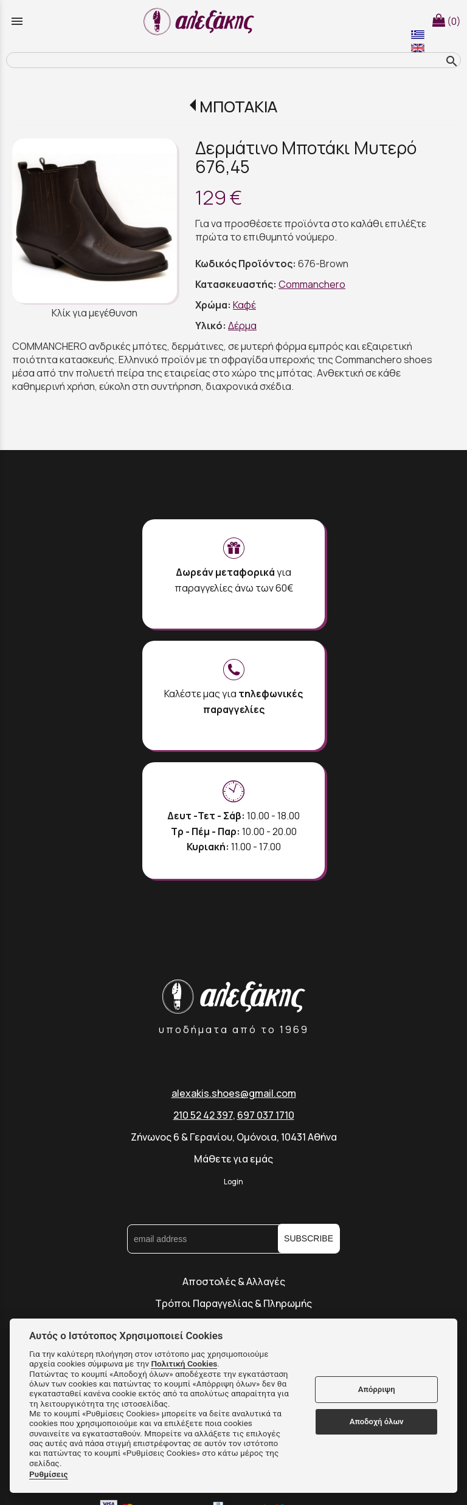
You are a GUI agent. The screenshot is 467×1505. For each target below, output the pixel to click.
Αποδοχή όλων (377, 1421)
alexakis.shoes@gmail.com (233, 1093)
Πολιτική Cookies (184, 1363)
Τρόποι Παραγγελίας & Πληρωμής (233, 1303)
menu (17, 21)
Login (233, 1181)
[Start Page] (200, 21)
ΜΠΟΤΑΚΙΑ (238, 106)
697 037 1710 (265, 1115)
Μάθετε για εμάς (233, 1158)
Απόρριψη (376, 1389)
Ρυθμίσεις (48, 1474)
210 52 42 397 (203, 1115)
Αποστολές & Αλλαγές (233, 1281)
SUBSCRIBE (308, 1238)
